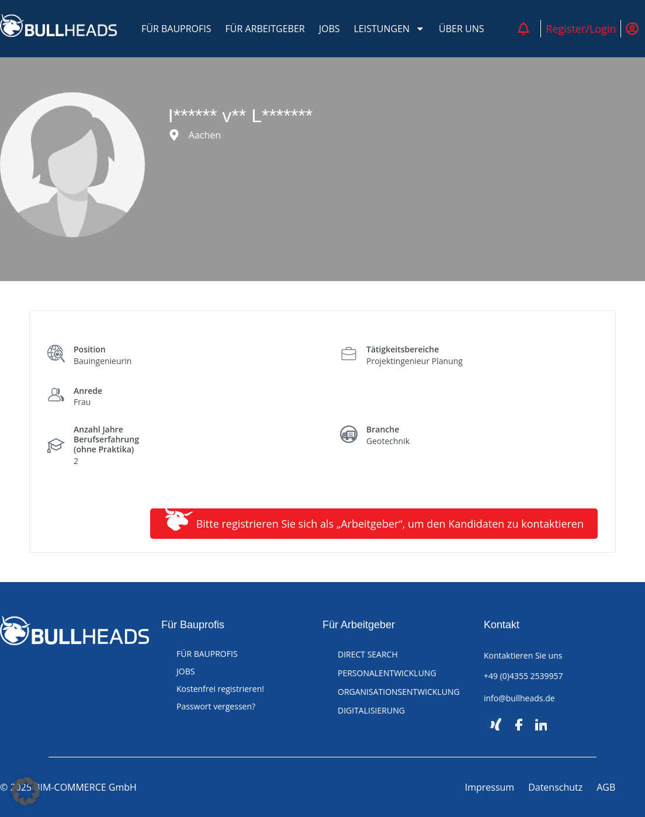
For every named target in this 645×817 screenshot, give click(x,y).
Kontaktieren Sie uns (523, 655)
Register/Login (581, 29)
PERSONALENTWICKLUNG (387, 672)
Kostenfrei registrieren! (220, 688)
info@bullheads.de (519, 698)
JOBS (329, 28)
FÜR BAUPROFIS (176, 28)
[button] (25, 791)
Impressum (489, 787)
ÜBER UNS (461, 28)
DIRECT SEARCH (368, 654)
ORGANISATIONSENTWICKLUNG (399, 691)
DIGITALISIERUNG (371, 710)
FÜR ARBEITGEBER (265, 28)
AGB (606, 787)
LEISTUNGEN (389, 28)
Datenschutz (555, 787)
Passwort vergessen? (215, 706)
